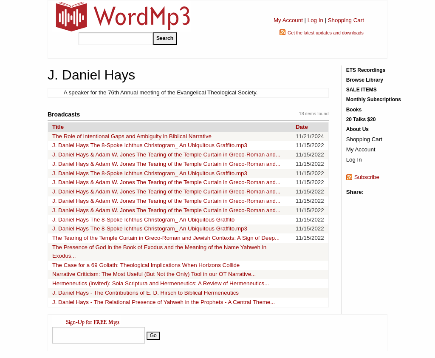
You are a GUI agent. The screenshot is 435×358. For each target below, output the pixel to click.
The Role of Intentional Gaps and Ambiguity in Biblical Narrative (132, 136)
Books (354, 110)
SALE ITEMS (361, 90)
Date (302, 127)
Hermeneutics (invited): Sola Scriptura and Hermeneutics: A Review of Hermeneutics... (160, 283)
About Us (357, 129)
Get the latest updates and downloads (326, 32)
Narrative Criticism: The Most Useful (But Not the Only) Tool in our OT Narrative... (154, 274)
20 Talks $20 (361, 119)
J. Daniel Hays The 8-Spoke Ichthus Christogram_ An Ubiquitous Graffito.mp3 (149, 145)
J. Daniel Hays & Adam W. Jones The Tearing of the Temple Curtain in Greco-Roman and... (166, 154)
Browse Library (364, 80)
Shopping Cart (346, 20)
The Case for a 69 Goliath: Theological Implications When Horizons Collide (146, 265)
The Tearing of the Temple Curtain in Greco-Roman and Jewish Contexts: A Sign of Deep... (166, 238)
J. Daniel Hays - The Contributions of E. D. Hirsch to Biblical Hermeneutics (145, 293)
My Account (288, 20)
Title (58, 127)
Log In (315, 20)
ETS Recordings (366, 70)
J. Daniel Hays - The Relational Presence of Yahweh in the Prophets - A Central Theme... (163, 302)
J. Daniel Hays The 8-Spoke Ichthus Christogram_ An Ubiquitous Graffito (143, 219)
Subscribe (366, 177)
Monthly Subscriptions (373, 99)
